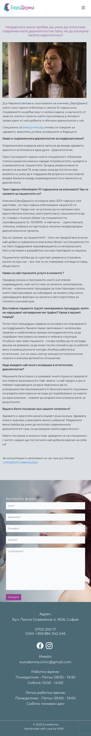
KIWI (60, 728)
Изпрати (13, 597)
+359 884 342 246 (50, 633)
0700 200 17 (45, 629)
